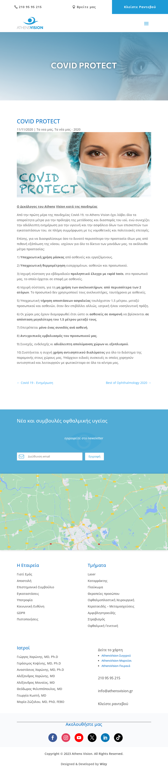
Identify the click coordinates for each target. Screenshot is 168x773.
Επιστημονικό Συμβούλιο (35, 587)
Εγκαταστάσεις (28, 594)
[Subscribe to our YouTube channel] (79, 737)
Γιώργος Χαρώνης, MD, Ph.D (37, 657)
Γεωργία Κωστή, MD (31, 695)
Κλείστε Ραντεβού (140, 7)
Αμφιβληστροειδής (102, 613)
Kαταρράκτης (97, 581)
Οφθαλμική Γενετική (103, 626)
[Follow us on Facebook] (52, 737)
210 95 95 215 (28, 7)
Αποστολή (24, 581)
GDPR (21, 613)
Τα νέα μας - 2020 (67, 129)
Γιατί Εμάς (24, 574)
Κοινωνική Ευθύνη (30, 606)
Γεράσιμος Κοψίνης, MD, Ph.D (39, 663)
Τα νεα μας (45, 129)
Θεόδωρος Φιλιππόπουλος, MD (39, 689)
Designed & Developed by (84, 764)
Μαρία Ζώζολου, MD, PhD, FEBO (40, 702)
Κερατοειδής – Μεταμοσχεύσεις (111, 606)
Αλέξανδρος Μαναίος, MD (36, 682)
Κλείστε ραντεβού (113, 703)
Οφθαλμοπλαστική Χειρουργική (111, 600)
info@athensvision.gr (115, 690)
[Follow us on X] (92, 737)
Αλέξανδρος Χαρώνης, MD (36, 676)
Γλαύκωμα (95, 587)
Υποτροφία (25, 600)
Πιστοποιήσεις (27, 619)
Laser (92, 574)
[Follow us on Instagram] (65, 737)
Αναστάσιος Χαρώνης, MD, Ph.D (40, 670)
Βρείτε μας (84, 7)
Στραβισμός (96, 619)
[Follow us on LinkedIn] (105, 737)
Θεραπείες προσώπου (103, 594)
